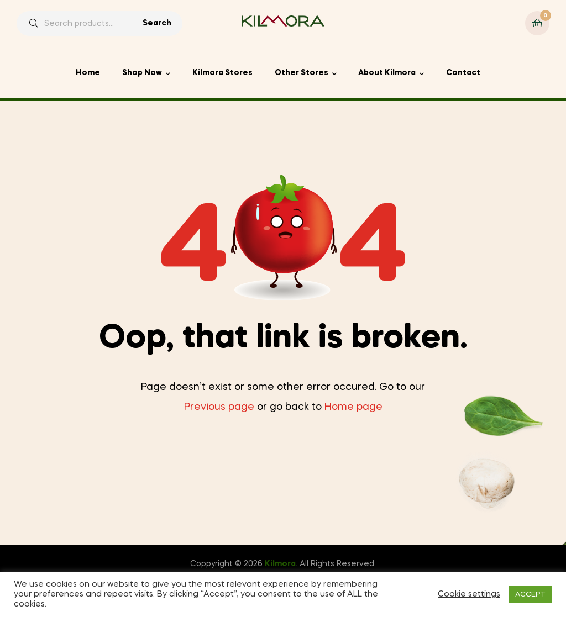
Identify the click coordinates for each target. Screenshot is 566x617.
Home (88, 73)
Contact (463, 73)
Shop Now (142, 73)
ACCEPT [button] (530, 594)
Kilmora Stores (222, 73)
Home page (353, 407)
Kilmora (280, 564)
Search (157, 23)
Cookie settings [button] (469, 594)
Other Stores (301, 73)
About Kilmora (387, 73)
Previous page (219, 407)
